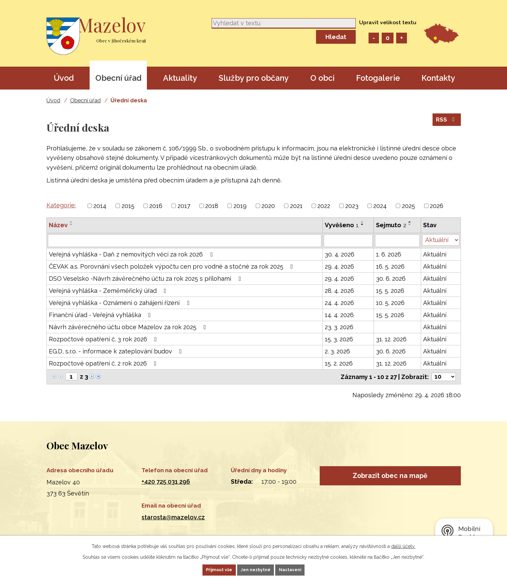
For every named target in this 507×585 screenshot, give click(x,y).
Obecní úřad (118, 77)
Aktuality (180, 77)
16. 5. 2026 (390, 266)
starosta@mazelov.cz (173, 517)
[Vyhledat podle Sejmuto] (397, 240)
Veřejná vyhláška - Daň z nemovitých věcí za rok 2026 (132, 254)
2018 (211, 205)
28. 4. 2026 (339, 290)
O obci (322, 77)
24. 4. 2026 (339, 302)
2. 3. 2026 (337, 351)
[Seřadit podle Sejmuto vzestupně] (410, 221)
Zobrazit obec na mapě (390, 479)
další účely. (403, 545)
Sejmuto (391, 225)
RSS (446, 125)
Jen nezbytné (256, 569)
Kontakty (438, 77)
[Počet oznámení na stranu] (444, 377)
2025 (408, 205)
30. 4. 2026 (339, 254)
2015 (128, 205)
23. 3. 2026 (339, 327)
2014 (99, 205)
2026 (436, 205)
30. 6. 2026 (391, 278)
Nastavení (301, 569)
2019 (240, 205)
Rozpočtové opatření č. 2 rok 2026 (104, 363)
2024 (380, 205)
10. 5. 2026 (390, 302)
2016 (155, 205)
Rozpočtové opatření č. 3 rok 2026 (104, 339)
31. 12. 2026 (391, 339)
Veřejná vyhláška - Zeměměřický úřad (109, 290)
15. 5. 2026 (390, 290)
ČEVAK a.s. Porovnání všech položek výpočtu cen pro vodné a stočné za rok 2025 (172, 266)
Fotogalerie (378, 77)
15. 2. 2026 (339, 363)
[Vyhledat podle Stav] (441, 240)
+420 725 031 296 (165, 481)
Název (58, 225)
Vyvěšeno (342, 225)
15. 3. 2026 (339, 339)
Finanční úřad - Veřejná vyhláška (101, 314)
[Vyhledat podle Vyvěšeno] (348, 240)
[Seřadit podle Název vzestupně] (71, 221)
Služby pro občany (254, 77)
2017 (184, 205)
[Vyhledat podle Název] (185, 240)
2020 (268, 205)
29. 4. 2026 (339, 266)
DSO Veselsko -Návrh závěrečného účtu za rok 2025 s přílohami (146, 278)
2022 (323, 205)
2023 (351, 205)
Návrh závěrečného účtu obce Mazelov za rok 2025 (129, 327)
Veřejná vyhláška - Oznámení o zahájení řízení (120, 302)
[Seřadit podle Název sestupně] (71, 224)
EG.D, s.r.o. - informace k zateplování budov (117, 351)
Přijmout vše (208, 569)
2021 (296, 205)
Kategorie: (61, 205)
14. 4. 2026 (339, 314)
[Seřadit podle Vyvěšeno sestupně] (362, 224)
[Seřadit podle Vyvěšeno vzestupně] (362, 221)
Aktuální (434, 254)
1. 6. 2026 (388, 254)
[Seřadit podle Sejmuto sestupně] (410, 224)
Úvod (64, 77)
